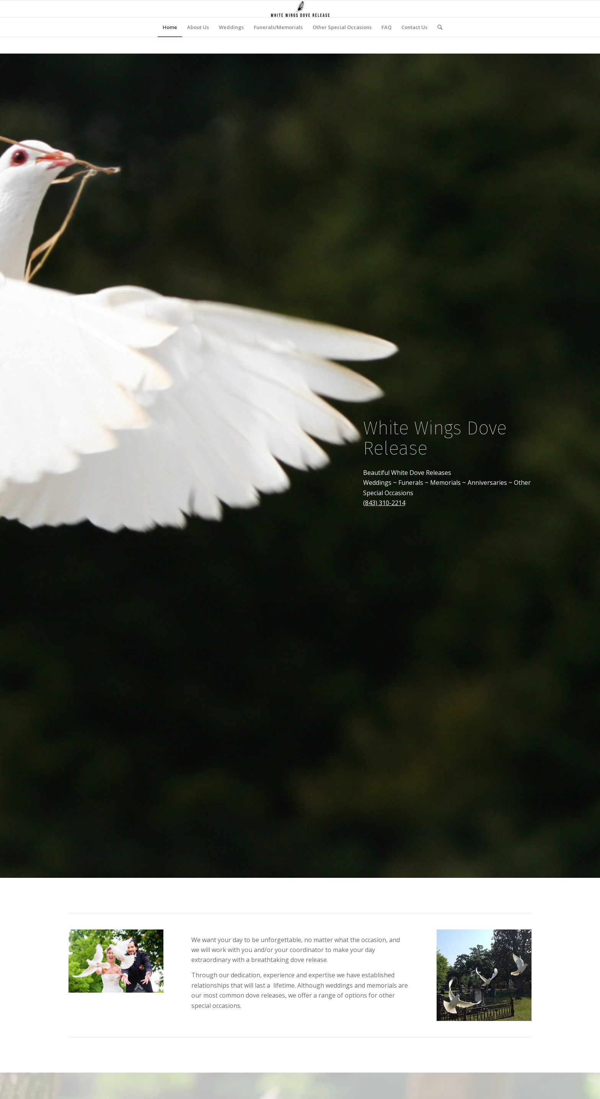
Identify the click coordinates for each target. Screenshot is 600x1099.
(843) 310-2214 (384, 503)
